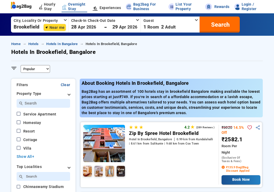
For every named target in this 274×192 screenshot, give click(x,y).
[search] (220, 25)
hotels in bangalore (62, 44)
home (16, 44)
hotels (33, 44)
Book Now (241, 179)
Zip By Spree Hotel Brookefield (164, 133)
